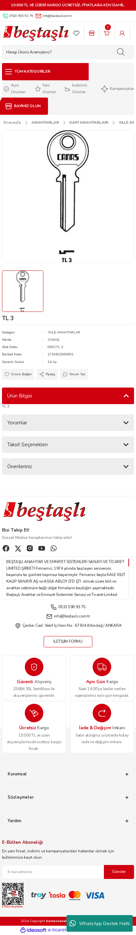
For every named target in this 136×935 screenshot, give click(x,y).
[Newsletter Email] (68, 872)
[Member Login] (122, 33)
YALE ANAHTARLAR (64, 332)
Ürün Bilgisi (19, 396)
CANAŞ (53, 339)
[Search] (68, 52)
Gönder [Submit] (119, 871)
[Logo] (35, 33)
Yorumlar (17, 422)
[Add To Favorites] (18, 374)
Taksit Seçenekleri (27, 444)
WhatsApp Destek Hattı (99, 923)
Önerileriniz (19, 466)
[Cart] (107, 33)
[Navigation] (45, 71)
